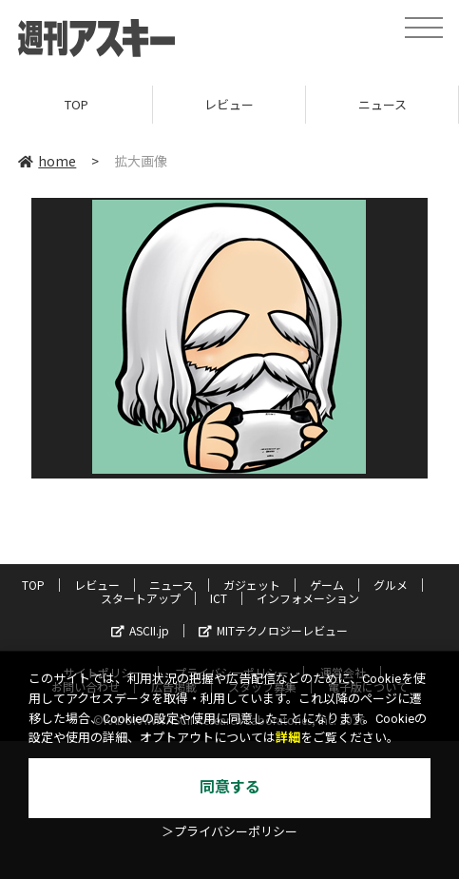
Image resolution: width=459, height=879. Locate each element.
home (47, 160)
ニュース (382, 104)
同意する (230, 787)
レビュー (229, 104)
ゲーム (327, 584)
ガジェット (251, 584)
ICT (218, 598)
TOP (76, 104)
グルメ (390, 584)
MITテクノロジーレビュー (273, 630)
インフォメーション (308, 598)
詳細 (288, 738)
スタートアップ (141, 598)
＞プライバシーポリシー (229, 832)
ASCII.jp (140, 630)
